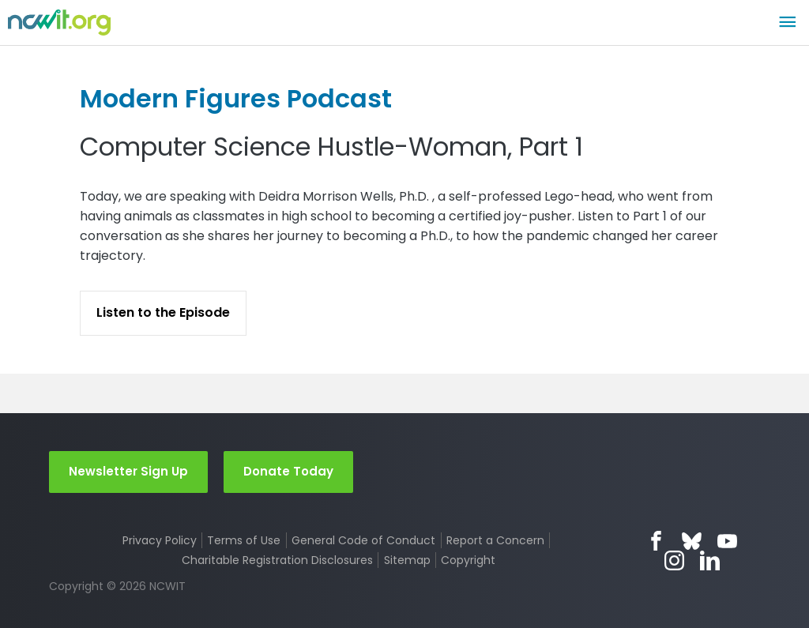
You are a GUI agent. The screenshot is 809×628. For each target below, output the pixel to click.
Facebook (656, 541)
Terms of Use (243, 540)
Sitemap (407, 560)
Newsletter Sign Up (128, 471)
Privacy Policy (159, 540)
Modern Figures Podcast (236, 98)
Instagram (674, 560)
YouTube (727, 541)
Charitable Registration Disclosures (277, 560)
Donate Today (288, 471)
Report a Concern (495, 540)
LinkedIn (710, 560)
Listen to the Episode (163, 312)
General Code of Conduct (363, 540)
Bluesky (692, 541)
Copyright (468, 560)
